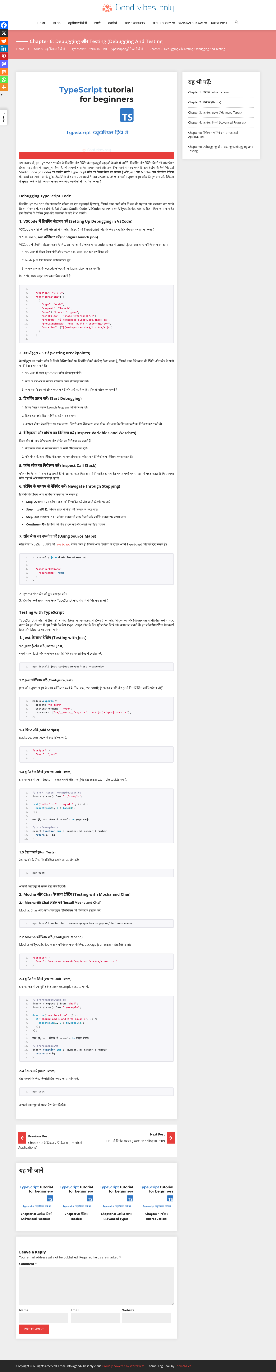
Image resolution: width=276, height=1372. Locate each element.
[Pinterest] (4, 56)
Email (75, 1310)
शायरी (97, 23)
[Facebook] (4, 25)
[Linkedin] (4, 48)
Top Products (135, 23)
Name (23, 1310)
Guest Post (219, 23)
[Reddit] (4, 41)
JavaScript (63, 544)
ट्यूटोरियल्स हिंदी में (77, 23)
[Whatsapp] (4, 79)
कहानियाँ (112, 23)
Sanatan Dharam (190, 23)
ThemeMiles (183, 1366)
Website (128, 1310)
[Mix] (4, 72)
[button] (237, 26)
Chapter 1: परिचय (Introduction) (208, 92)
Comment (28, 1264)
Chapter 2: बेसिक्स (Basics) (204, 102)
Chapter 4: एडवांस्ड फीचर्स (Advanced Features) (36, 1218)
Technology (162, 23)
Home (41, 23)
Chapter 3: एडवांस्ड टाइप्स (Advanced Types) (116, 1218)
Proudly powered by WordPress (123, 1366)
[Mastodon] (4, 64)
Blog (57, 23)
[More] (4, 87)
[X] (4, 33)
